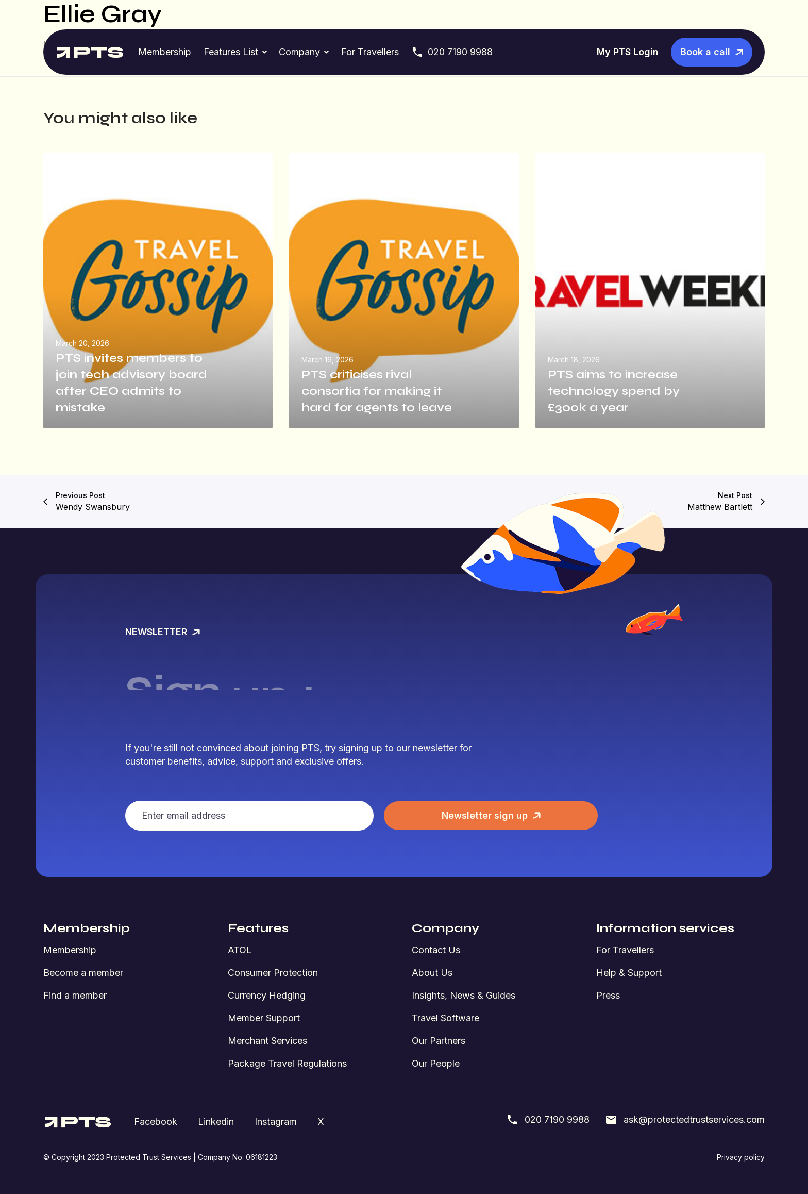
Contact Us (436, 949)
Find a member (75, 995)
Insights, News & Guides (463, 995)
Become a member (83, 972)
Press (608, 995)
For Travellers (370, 51)
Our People (436, 1063)
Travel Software (445, 1018)
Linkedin (216, 1121)
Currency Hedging (267, 995)
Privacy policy (741, 1157)
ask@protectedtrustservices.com (685, 1120)
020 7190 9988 (452, 52)
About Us (432, 972)
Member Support (264, 1018)
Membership (164, 51)
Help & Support (629, 972)
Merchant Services (267, 1040)
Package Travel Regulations (287, 1063)
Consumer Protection (273, 972)
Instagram (276, 1121)
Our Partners (438, 1040)
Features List (231, 51)
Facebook (155, 1121)
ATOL (240, 949)
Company (299, 51)
